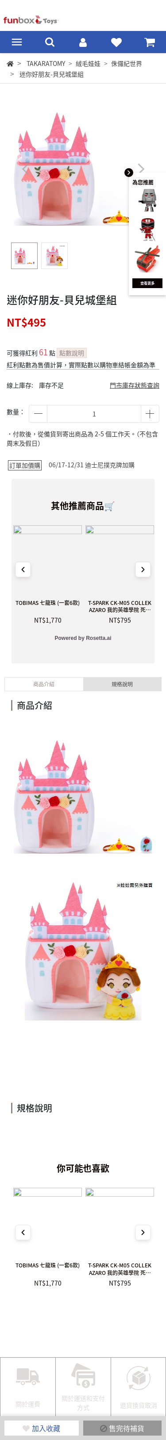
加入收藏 (41, 1428)
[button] (141, 169)
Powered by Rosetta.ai (82, 638)
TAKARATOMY (46, 63)
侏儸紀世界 (126, 63)
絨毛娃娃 (88, 63)
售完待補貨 (122, 1428)
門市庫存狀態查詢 (134, 385)
